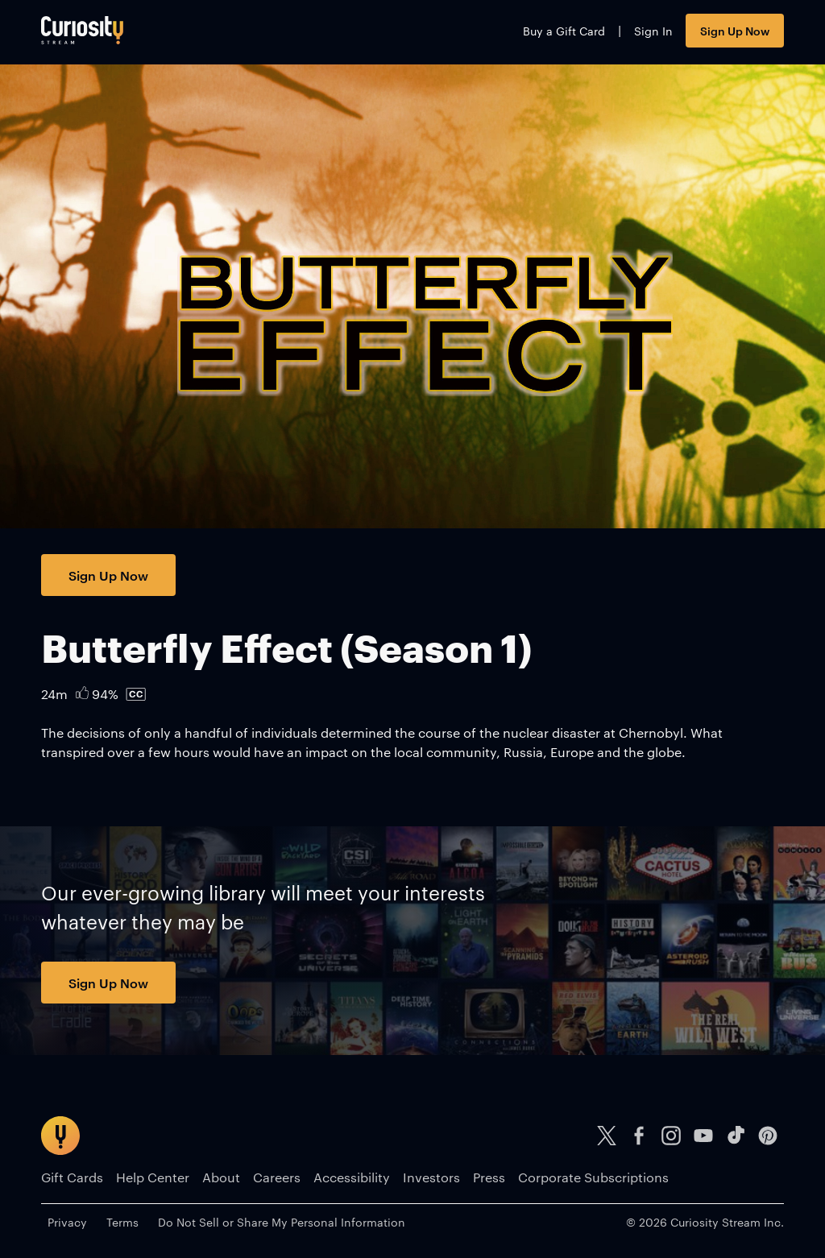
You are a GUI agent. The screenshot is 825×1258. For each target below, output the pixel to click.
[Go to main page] (82, 30)
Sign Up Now (734, 30)
